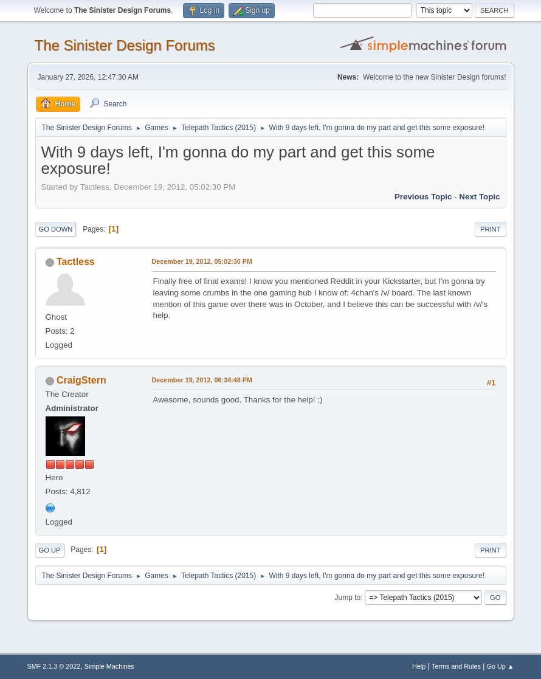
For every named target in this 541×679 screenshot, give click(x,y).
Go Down (56, 229)
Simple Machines (109, 666)
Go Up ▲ (500, 666)
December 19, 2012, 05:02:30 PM (202, 261)
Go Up (50, 550)
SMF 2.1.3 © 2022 (54, 666)
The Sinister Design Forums (125, 45)
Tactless (76, 262)
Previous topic (423, 196)
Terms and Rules (456, 666)
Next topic (479, 196)
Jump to (348, 597)
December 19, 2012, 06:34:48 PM (202, 380)
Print (490, 229)
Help (419, 666)
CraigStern (81, 380)
